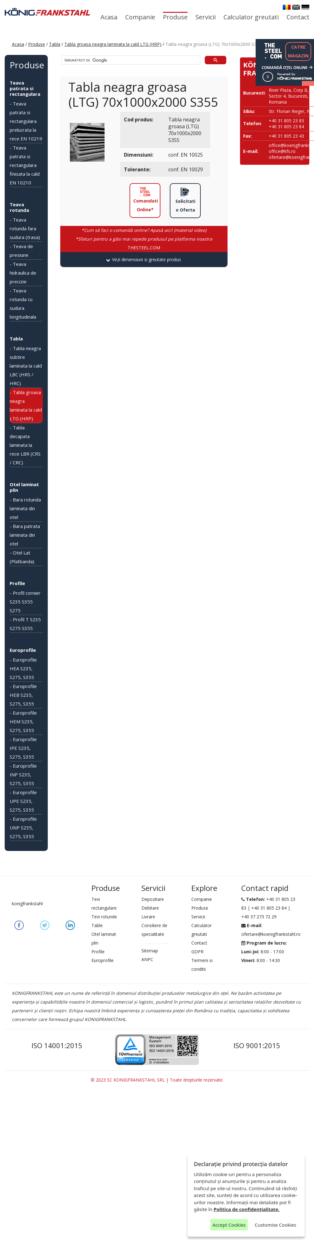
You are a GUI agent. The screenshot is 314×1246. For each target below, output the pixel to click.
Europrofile (23, 650)
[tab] (144, 259)
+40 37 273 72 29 (259, 917)
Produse (175, 17)
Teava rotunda (19, 207)
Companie (140, 17)
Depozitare (152, 899)
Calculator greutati (251, 17)
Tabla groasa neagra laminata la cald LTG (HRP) (112, 44)
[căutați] (130, 60)
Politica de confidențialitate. (247, 1209)
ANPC (147, 959)
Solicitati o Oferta (185, 200)
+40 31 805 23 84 (269, 908)
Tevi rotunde (104, 917)
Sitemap (149, 951)
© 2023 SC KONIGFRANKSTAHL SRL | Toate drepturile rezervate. (157, 1080)
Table (97, 925)
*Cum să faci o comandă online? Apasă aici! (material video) (143, 230)
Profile (17, 583)
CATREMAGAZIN (298, 51)
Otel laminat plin (24, 487)
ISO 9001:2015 (256, 1045)
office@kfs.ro (282, 151)
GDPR (197, 952)
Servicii (205, 17)
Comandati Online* (145, 200)
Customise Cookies (275, 1225)
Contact (298, 17)
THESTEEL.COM (144, 243)
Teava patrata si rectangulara (25, 88)
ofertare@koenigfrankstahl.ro (271, 934)
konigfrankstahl (27, 903)
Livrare (148, 917)
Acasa (109, 17)
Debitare (150, 908)
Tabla (54, 44)
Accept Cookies (229, 1225)
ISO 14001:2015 (57, 1045)
